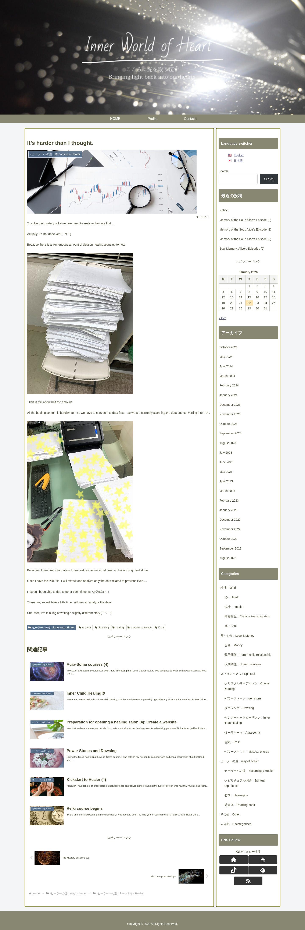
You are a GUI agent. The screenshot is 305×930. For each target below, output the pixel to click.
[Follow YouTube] (262, 859)
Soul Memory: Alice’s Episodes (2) (241, 248)
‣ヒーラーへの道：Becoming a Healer (51, 627)
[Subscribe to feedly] (262, 870)
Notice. (224, 210)
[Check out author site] (233, 859)
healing (118, 627)
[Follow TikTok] (233, 870)
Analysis (85, 627)
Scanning (102, 627)
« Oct (222, 318)
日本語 (238, 160)
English (239, 155)
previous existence (140, 627)
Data (159, 627)
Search (223, 171)
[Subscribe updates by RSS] (248, 881)
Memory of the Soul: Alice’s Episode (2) (245, 220)
